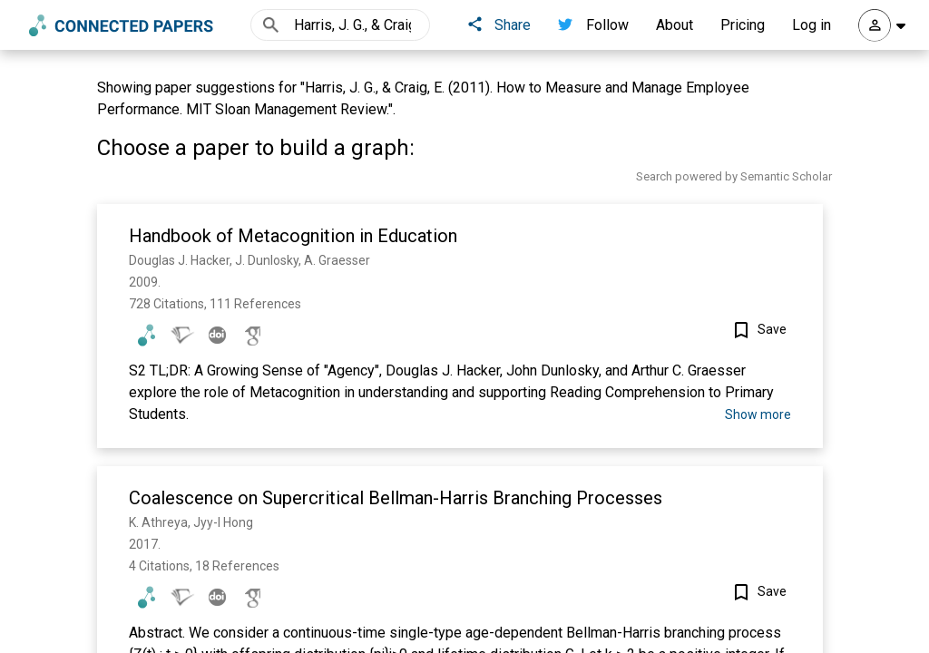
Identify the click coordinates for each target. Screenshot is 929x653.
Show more (758, 414)
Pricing (742, 25)
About (674, 25)
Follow (593, 25)
